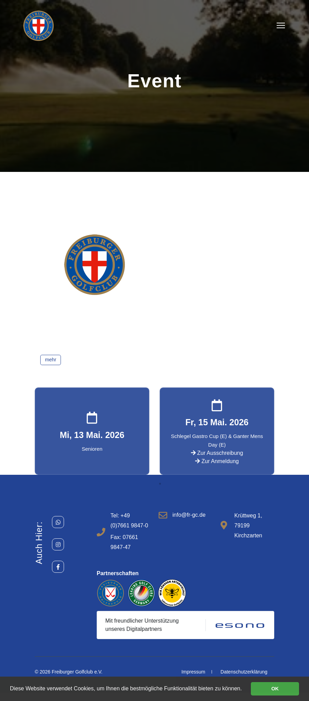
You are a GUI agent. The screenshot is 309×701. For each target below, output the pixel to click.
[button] (154, 483)
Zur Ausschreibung (217, 453)
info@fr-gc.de (188, 515)
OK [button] (275, 688)
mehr (50, 359)
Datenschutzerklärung (244, 672)
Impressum (193, 672)
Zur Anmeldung (217, 461)
